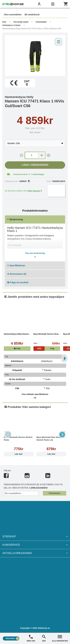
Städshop (35, 536)
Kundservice (35, 545)
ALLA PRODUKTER (60, 638)
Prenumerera (54, 493)
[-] (21, 155)
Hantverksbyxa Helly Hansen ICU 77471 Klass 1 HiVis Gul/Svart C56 (31, 29)
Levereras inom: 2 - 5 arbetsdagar (28, 174)
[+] (48, 155)
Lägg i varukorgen (35, 165)
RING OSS (31, 638)
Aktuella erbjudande (35, 553)
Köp (17, 348)
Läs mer (19, 454)
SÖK (44, 638)
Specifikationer (16, 265)
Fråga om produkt (17, 282)
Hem (4, 22)
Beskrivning (15, 219)
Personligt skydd (21, 22)
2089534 (24, 181)
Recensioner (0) (16, 274)
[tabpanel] (35, 55)
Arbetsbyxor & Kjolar (11, 25)
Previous (8, 434)
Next (62, 434)
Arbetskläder (41, 22)
